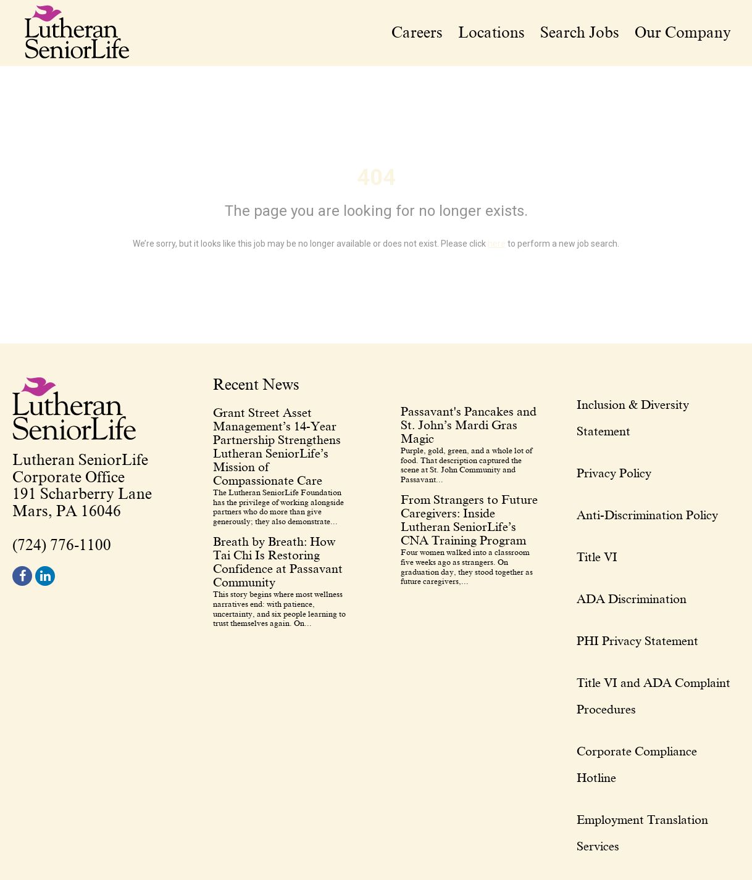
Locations (491, 32)
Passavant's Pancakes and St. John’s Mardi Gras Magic (469, 425)
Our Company (683, 32)
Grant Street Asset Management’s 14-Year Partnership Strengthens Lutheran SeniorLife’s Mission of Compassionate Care (277, 446)
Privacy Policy (614, 473)
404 (376, 178)
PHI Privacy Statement (637, 641)
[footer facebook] (22, 576)
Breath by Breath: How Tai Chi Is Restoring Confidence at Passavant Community (278, 562)
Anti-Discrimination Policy (647, 515)
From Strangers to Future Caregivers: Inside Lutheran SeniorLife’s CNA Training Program (469, 520)
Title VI (597, 557)
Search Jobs (579, 32)
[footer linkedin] (45, 576)
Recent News (256, 385)
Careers (417, 32)
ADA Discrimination (632, 599)
